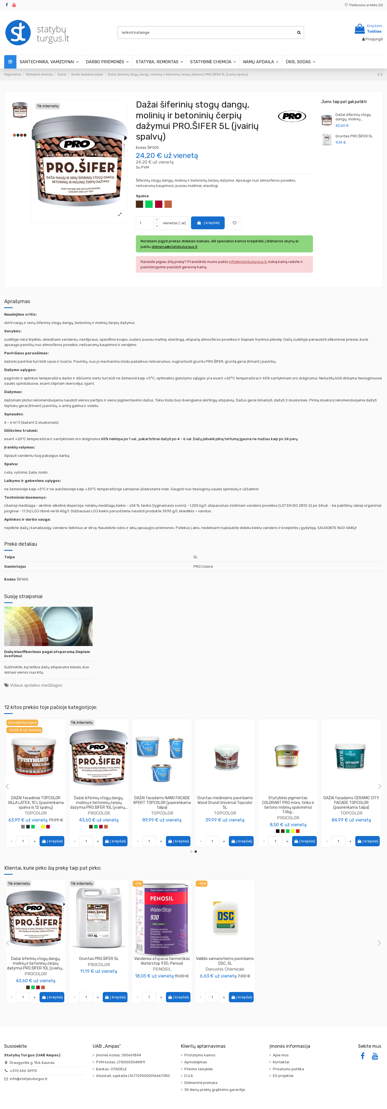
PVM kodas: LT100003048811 (120, 1062)
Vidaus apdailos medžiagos (36, 685)
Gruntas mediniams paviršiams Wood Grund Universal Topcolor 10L (288, 803)
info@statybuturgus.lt (28, 1079)
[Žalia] (33, 831)
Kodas (141, 147)
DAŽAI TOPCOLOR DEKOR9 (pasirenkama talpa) (162, 800)
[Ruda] (28, 987)
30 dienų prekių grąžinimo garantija (214, 1090)
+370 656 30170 (23, 1071)
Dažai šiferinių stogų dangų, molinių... (353, 117)
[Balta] (38, 831)
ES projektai (283, 1076)
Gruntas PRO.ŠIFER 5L (354, 136)
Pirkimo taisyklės (198, 1069)
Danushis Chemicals (224, 969)
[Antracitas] (28, 831)
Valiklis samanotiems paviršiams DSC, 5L (225, 961)
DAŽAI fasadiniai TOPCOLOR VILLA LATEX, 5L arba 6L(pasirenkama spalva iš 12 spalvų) (36, 805)
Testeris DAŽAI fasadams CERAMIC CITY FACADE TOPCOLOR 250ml (98, 803)
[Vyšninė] (48, 831)
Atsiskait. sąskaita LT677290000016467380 (133, 1076)
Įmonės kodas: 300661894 (118, 1055)
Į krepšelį (208, 223)
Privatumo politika (288, 1069)
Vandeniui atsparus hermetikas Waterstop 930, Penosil (162, 961)
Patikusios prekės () (363, 5)
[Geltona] (43, 831)
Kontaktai (281, 1062)
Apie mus (281, 1055)
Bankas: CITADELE (111, 1069)
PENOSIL (162, 969)
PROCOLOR (351, 803)
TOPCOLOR (36, 817)
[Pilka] (23, 831)
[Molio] (43, 987)
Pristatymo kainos (199, 1055)
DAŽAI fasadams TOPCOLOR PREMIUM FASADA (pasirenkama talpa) (225, 803)
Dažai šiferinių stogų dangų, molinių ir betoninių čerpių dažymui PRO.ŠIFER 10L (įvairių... (35, 963)
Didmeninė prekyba (200, 1083)
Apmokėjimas (195, 1062)
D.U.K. (189, 1076)
